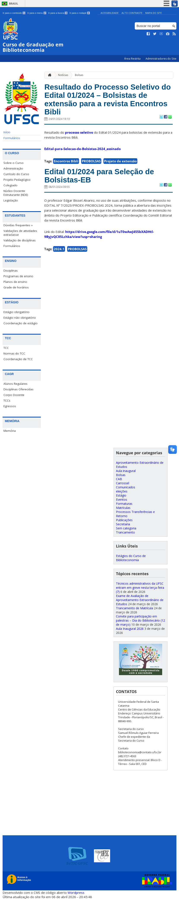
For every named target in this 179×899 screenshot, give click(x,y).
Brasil (13, 3)
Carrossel (122, 483)
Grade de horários (16, 287)
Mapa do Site (153, 12)
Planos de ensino (15, 282)
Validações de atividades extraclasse (20, 233)
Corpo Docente (13, 395)
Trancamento (125, 532)
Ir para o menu (36, 13)
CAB (119, 479)
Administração (13, 168)
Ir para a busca (58, 13)
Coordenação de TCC (18, 359)
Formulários (11, 138)
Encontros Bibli (66, 161)
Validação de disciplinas (19, 240)
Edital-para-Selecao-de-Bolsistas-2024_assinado (82, 149)
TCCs (6, 400)
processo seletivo (79, 132)
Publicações (124, 520)
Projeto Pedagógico (16, 180)
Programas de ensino (18, 276)
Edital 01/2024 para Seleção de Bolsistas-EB (99, 175)
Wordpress (76, 892)
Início (6, 132)
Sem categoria (126, 528)
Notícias (63, 75)
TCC (6, 348)
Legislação (10, 200)
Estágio (121, 495)
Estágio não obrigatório (19, 318)
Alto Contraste (132, 12)
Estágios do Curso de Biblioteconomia (131, 558)
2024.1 (59, 249)
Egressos (9, 406)
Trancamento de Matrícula (134, 608)
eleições (121, 491)
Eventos (121, 499)
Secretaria (123, 524)
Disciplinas (10, 270)
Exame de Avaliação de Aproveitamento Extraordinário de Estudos (139, 600)
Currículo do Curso (16, 174)
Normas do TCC (14, 353)
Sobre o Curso (13, 163)
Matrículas (123, 508)
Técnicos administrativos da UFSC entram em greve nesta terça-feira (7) (140, 587)
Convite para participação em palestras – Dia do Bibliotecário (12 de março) (140, 620)
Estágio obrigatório (16, 312)
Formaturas (124, 504)
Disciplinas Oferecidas (18, 389)
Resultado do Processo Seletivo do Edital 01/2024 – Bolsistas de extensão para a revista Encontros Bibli (107, 99)
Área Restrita (132, 58)
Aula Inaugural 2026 (130, 629)
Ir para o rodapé (80, 13)
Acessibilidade (110, 12)
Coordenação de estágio (20, 323)
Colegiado (10, 185)
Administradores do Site (161, 58)
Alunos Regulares (15, 384)
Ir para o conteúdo (14, 13)
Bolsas (79, 75)
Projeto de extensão (120, 161)
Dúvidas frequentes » (18, 225)
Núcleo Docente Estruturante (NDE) (15, 193)
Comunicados (125, 487)
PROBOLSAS (91, 161)
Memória (9, 431)
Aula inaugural (126, 471)
